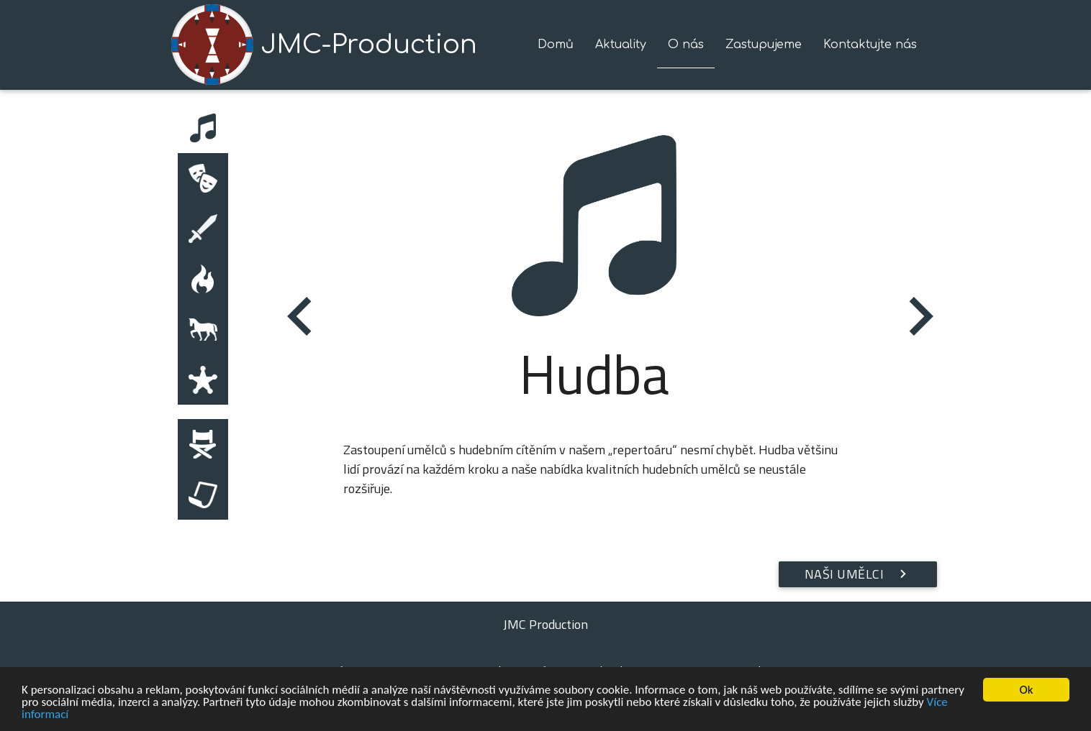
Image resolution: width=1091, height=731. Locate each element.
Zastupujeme (763, 44)
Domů (556, 44)
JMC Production (545, 624)
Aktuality (620, 44)
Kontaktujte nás (870, 44)
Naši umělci (858, 574)
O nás (686, 44)
